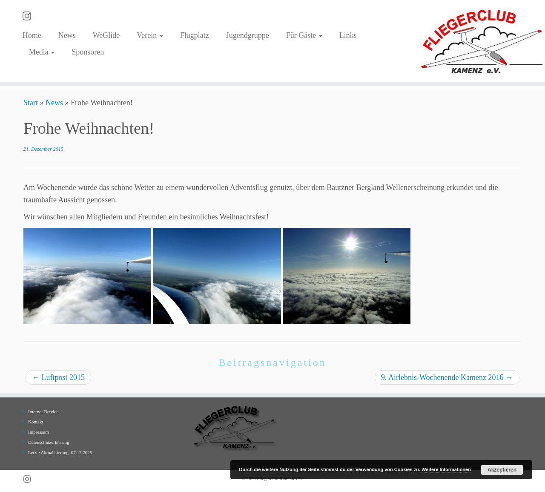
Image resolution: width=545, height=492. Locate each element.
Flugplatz (194, 35)
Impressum (38, 431)
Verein (150, 35)
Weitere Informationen (446, 469)
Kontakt (35, 421)
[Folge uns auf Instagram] (30, 16)
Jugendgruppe (247, 35)
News (67, 35)
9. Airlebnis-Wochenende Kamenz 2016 (447, 377)
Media (41, 52)
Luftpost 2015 (58, 377)
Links (348, 35)
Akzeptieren (502, 470)
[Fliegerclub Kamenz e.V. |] (482, 41)
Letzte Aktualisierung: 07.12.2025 (60, 452)
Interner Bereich (43, 411)
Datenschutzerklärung (48, 442)
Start (30, 102)
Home (32, 35)
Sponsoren (88, 52)
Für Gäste (304, 35)
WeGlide (106, 35)
